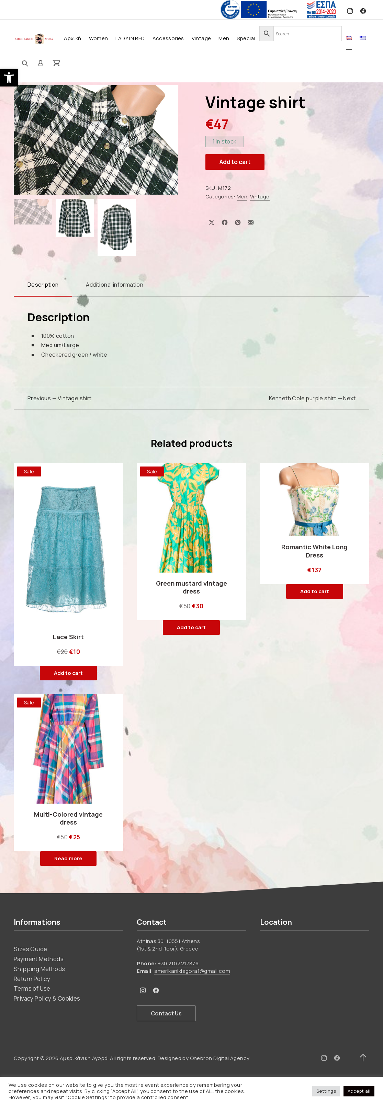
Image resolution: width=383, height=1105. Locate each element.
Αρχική (72, 38)
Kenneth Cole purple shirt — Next (312, 397)
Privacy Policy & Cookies (47, 998)
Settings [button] (326, 1091)
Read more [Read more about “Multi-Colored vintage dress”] (68, 858)
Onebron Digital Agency (220, 1057)
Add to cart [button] (68, 672)
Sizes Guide (30, 948)
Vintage (201, 38)
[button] (9, 78)
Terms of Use (32, 988)
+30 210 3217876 (178, 962)
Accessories (168, 38)
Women (98, 38)
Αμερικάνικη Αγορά (84, 1057)
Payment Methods (39, 958)
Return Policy (32, 978)
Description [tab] (42, 284)
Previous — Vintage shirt (59, 397)
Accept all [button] (359, 1091)
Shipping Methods (39, 968)
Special (246, 38)
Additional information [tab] (114, 284)
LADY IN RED (130, 38)
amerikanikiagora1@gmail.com (192, 970)
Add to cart (234, 162)
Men (223, 38)
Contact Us (166, 1012)
